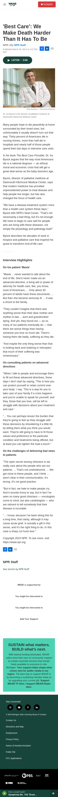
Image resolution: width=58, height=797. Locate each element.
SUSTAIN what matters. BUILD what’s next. (29, 647)
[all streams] (54, 793)
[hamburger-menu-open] (4, 4)
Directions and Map (15, 727)
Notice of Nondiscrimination (18, 746)
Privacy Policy (12, 739)
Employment (11, 733)
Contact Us (11, 720)
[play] (4, 793)
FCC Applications (14, 758)
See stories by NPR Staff (16, 569)
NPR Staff (20, 45)
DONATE (48, 4)
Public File (10, 752)
